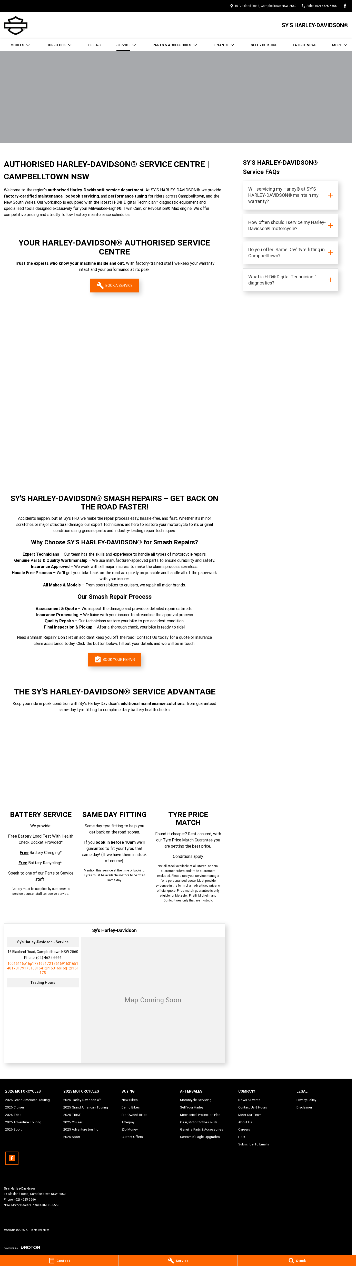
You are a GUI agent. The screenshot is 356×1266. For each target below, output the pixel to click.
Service (126, 44)
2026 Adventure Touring (23, 1122)
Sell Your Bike (264, 45)
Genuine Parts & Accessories (201, 1129)
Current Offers (132, 1137)
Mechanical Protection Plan (200, 1115)
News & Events (249, 1100)
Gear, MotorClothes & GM (198, 1122)
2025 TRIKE (72, 1115)
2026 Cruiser (14, 1107)
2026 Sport (13, 1129)
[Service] (178, 1260)
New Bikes (130, 1100)
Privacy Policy (306, 1100)
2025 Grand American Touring (85, 1107)
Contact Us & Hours (252, 1107)
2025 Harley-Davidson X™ (82, 1100)
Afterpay (128, 1122)
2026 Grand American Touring (27, 1100)
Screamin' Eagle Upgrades (200, 1137)
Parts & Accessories (175, 44)
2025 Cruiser (72, 1122)
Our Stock (59, 44)
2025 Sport (71, 1137)
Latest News (304, 45)
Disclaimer (304, 1107)
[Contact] (59, 1260)
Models (21, 44)
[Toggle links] (22, 1247)
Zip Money (130, 1129)
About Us (245, 1122)
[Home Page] (15, 25)
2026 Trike (13, 1115)
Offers (94, 45)
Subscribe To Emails (253, 1144)
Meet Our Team (250, 1115)
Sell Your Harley (191, 1107)
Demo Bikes (131, 1107)
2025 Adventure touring (80, 1129)
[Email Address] (43, 968)
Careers (244, 1129)
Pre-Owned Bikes (134, 1115)
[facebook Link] (345, 6)
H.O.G (242, 1137)
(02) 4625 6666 (49, 957)
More (340, 44)
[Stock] (297, 1260)
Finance (224, 44)
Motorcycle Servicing (196, 1100)
